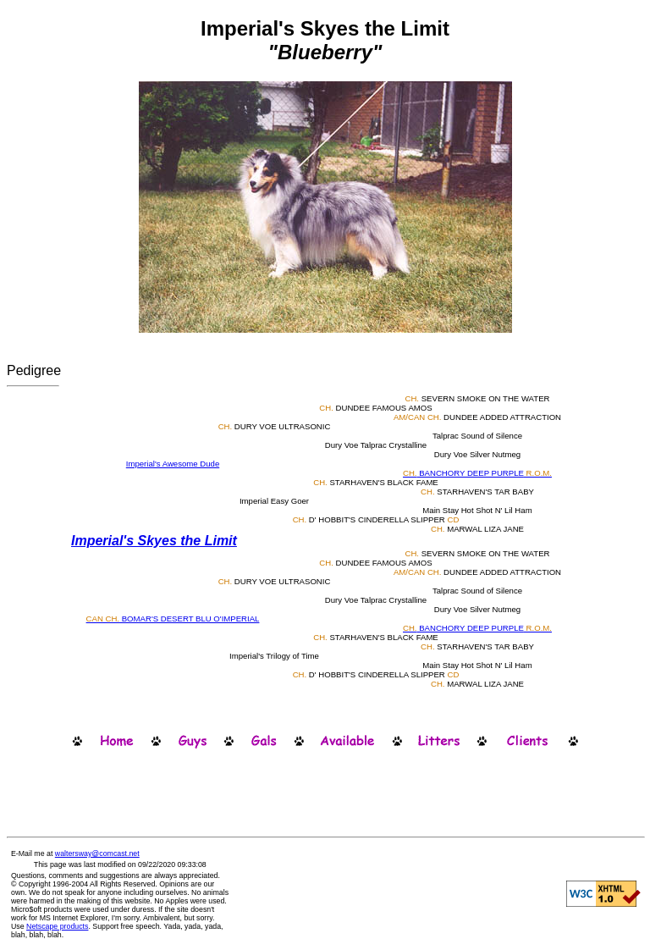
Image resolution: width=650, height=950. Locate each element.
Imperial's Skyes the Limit (154, 540)
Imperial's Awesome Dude (172, 463)
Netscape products (57, 926)
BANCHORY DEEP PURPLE (477, 473)
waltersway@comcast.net (97, 853)
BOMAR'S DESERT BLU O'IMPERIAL (173, 618)
